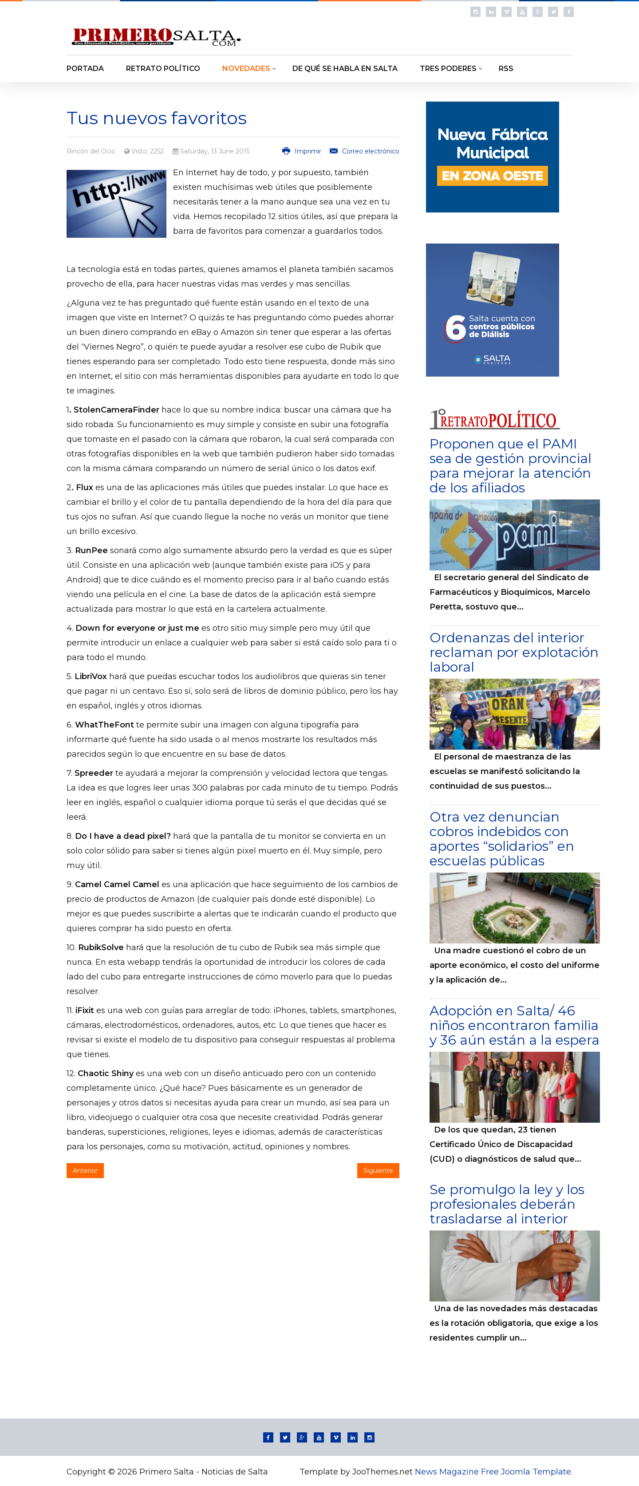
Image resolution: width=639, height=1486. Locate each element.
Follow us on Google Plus (537, 12)
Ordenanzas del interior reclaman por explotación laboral (514, 652)
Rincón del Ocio (91, 151)
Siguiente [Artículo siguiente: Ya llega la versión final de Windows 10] (378, 1171)
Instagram (475, 12)
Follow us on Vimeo (506, 12)
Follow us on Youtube (522, 12)
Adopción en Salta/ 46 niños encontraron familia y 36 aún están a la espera (515, 1025)
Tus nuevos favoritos (157, 118)
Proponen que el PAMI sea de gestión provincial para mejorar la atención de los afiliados (511, 466)
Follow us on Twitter (553, 12)
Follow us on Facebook (569, 12)
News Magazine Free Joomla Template (493, 1472)
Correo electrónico (364, 151)
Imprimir (302, 151)
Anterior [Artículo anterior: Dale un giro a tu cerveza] (85, 1171)
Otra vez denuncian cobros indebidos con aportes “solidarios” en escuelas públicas (502, 839)
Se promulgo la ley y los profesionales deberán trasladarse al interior (507, 1204)
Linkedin (491, 12)
